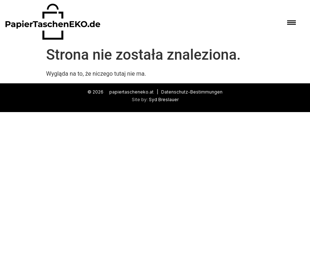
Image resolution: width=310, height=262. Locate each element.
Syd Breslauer (164, 99)
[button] (291, 22)
